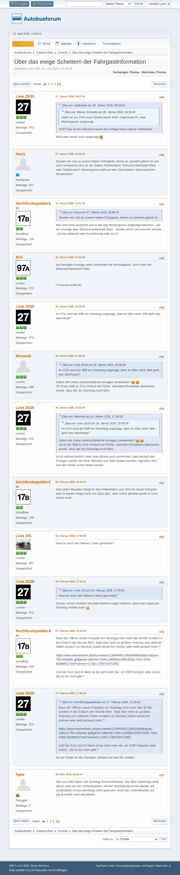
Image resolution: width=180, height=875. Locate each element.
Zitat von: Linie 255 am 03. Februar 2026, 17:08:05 (93, 590)
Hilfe (111, 865)
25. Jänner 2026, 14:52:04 (70, 407)
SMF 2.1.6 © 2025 (19, 865)
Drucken (159, 84)
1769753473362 (120, 737)
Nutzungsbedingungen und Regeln (135, 865)
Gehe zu (107, 839)
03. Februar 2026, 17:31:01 (71, 581)
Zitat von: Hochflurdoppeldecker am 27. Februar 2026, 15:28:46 (101, 702)
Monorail (23, 356)
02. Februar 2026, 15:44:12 (71, 482)
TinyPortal (101, 865)
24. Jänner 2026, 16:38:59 (70, 306)
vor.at (59, 794)
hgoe (20, 774)
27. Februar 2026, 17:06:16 (71, 693)
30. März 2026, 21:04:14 (69, 774)
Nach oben (21, 821)
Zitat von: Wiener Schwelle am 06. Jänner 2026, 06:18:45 (100, 112)
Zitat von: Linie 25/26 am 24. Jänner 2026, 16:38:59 (94, 365)
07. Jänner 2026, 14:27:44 (70, 96)
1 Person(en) (63, 285)
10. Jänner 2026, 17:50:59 (70, 257)
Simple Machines (39, 865)
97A (19, 257)
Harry (20, 154)
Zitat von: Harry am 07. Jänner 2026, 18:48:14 (90, 212)
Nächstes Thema (154, 72)
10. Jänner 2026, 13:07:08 (70, 203)
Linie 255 (23, 536)
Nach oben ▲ (163, 865)
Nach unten (21, 84)
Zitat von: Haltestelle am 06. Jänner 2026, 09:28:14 (93, 105)
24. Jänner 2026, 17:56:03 (70, 356)
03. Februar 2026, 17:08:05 (71, 536)
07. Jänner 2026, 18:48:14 (70, 154)
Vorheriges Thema (126, 72)
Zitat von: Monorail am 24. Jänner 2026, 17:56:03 (92, 416)
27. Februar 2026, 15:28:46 (71, 631)
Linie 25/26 (25, 96)
